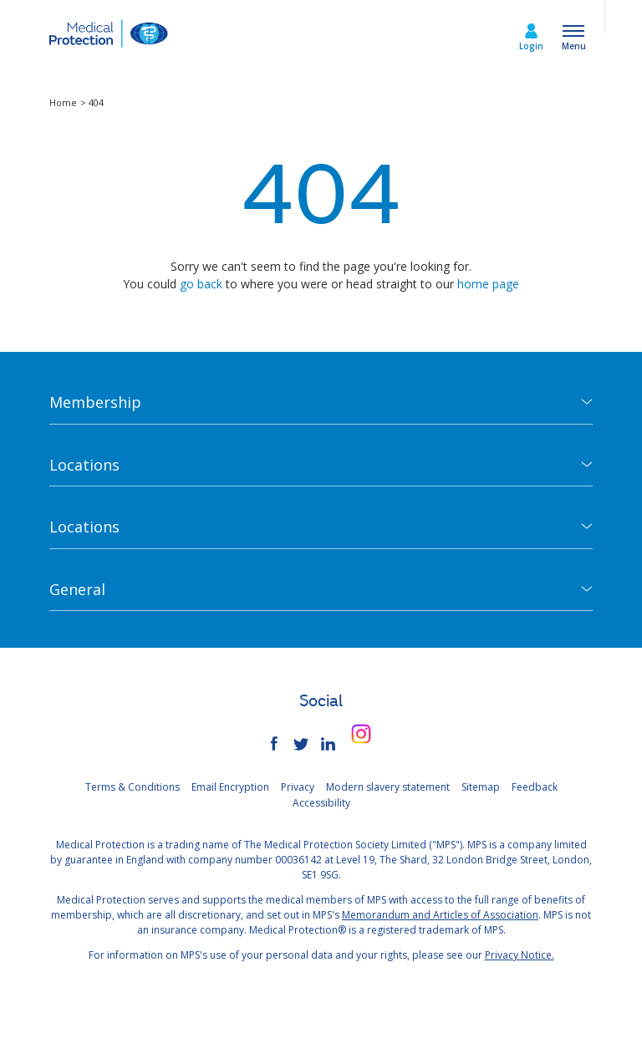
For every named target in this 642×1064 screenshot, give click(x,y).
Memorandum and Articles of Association (440, 915)
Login (531, 46)
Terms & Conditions (132, 787)
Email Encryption (230, 787)
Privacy (297, 787)
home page (488, 284)
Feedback (535, 787)
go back (201, 284)
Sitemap (480, 787)
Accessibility (321, 803)
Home (64, 102)
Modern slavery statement (388, 787)
